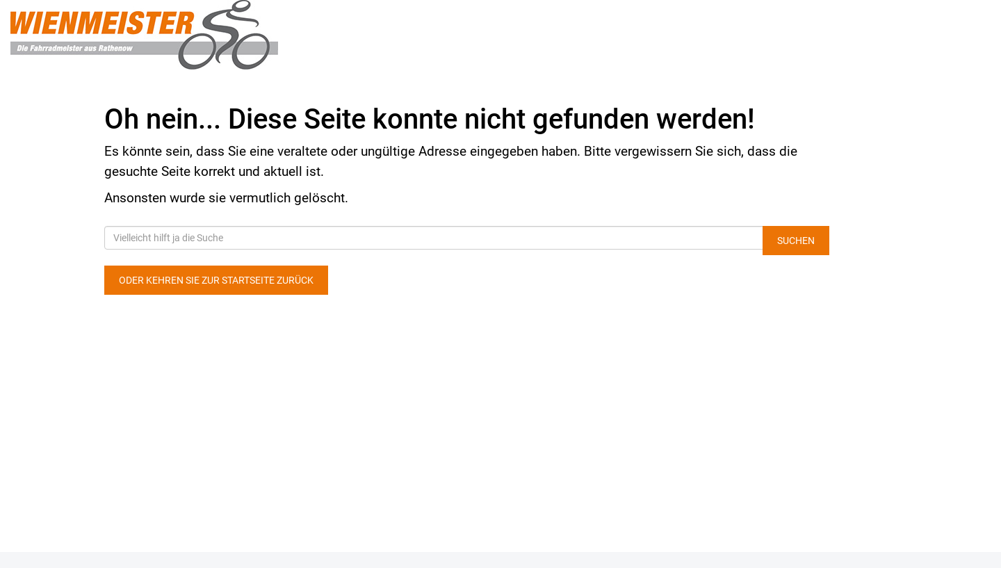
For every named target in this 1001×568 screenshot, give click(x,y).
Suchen (796, 240)
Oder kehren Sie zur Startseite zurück (216, 280)
